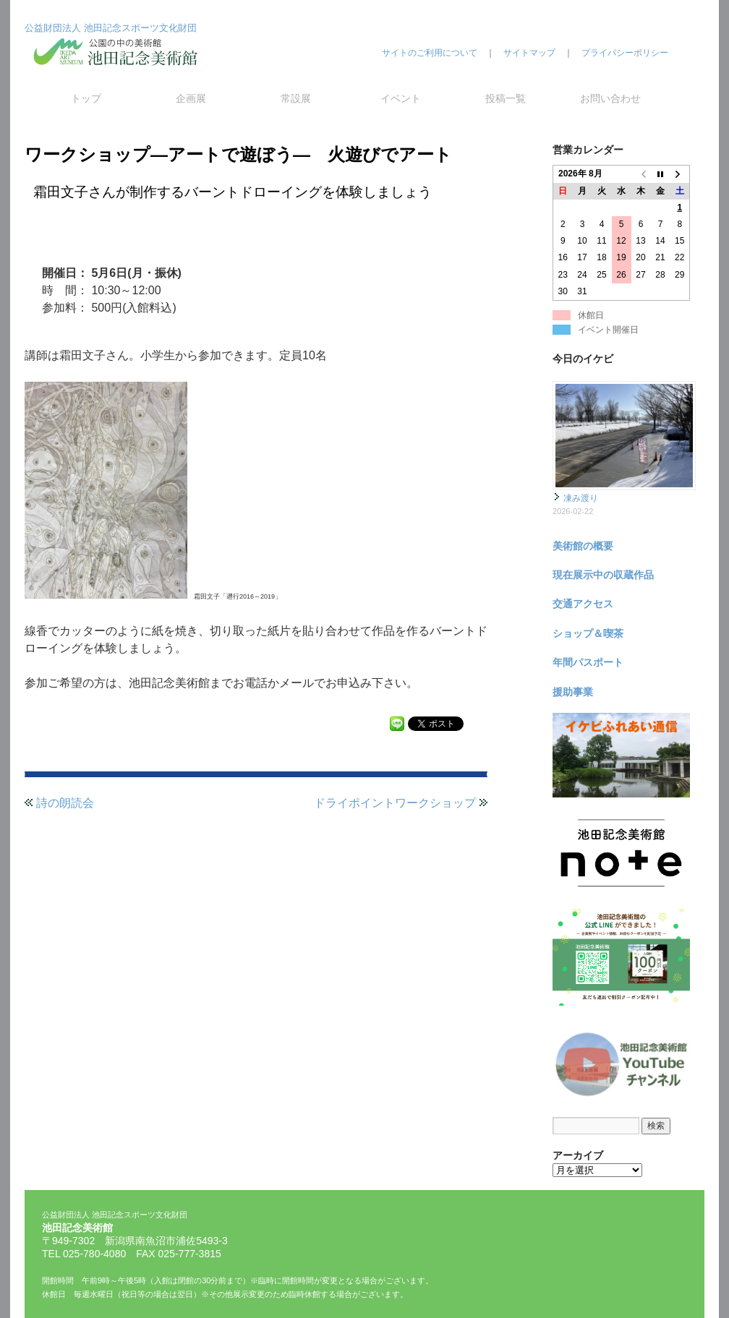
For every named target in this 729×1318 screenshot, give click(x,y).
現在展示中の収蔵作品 (603, 575)
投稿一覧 (505, 98)
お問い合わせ (610, 98)
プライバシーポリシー (624, 53)
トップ (86, 98)
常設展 (296, 98)
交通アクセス (583, 603)
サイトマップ (529, 53)
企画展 (191, 98)
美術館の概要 (583, 546)
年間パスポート (588, 662)
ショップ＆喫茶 (588, 633)
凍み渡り (580, 498)
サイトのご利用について (429, 53)
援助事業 (573, 692)
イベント (400, 98)
